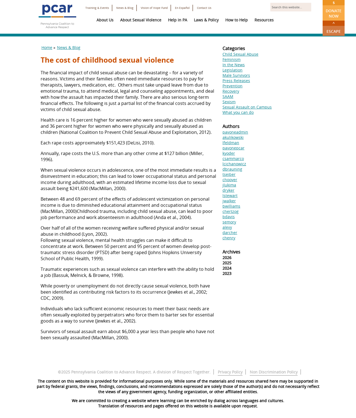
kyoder (228, 153)
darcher (229, 232)
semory (229, 222)
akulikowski (233, 137)
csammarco (233, 158)
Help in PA (177, 20)
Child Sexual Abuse (240, 54)
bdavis (228, 216)
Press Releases (236, 80)
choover (229, 179)
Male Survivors (236, 75)
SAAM (227, 96)
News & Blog (125, 8)
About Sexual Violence (140, 20)
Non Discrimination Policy (274, 372)
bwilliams (231, 206)
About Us (105, 20)
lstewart (230, 195)
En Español (182, 8)
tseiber (229, 174)
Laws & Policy (206, 20)
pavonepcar (233, 148)
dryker (228, 190)
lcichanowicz (234, 163)
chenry (228, 237)
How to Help (236, 20)
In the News (233, 64)
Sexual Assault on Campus (247, 107)
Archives (231, 252)
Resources (264, 20)
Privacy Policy (230, 372)
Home (46, 47)
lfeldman (230, 142)
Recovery (230, 91)
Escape (334, 27)
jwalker (229, 200)
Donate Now (334, 9)
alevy (227, 227)
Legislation (232, 70)
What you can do (238, 112)
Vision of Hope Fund (154, 8)
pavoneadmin (235, 132)
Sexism (229, 101)
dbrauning (232, 169)
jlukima (229, 185)
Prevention (232, 85)
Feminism (231, 59)
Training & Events (97, 8)
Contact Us (204, 8)
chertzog (230, 211)
